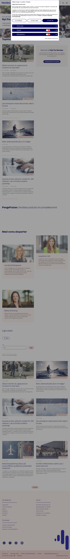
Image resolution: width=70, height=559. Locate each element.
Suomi (24, 4)
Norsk (17, 4)
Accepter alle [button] (50, 20)
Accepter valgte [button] (34, 20)
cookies (39, 15)
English (13, 4)
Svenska (20, 4)
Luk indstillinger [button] (18, 20)
